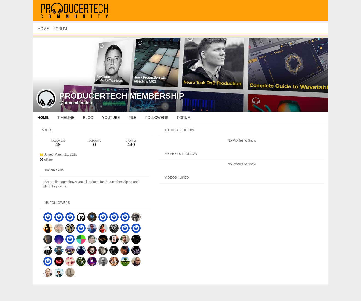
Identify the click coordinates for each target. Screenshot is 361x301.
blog (88, 118)
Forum (60, 29)
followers (156, 118)
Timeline (65, 118)
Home (43, 118)
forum (184, 118)
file (133, 118)
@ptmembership (75, 102)
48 (58, 143)
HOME (43, 29)
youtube (111, 118)
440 (131, 143)
